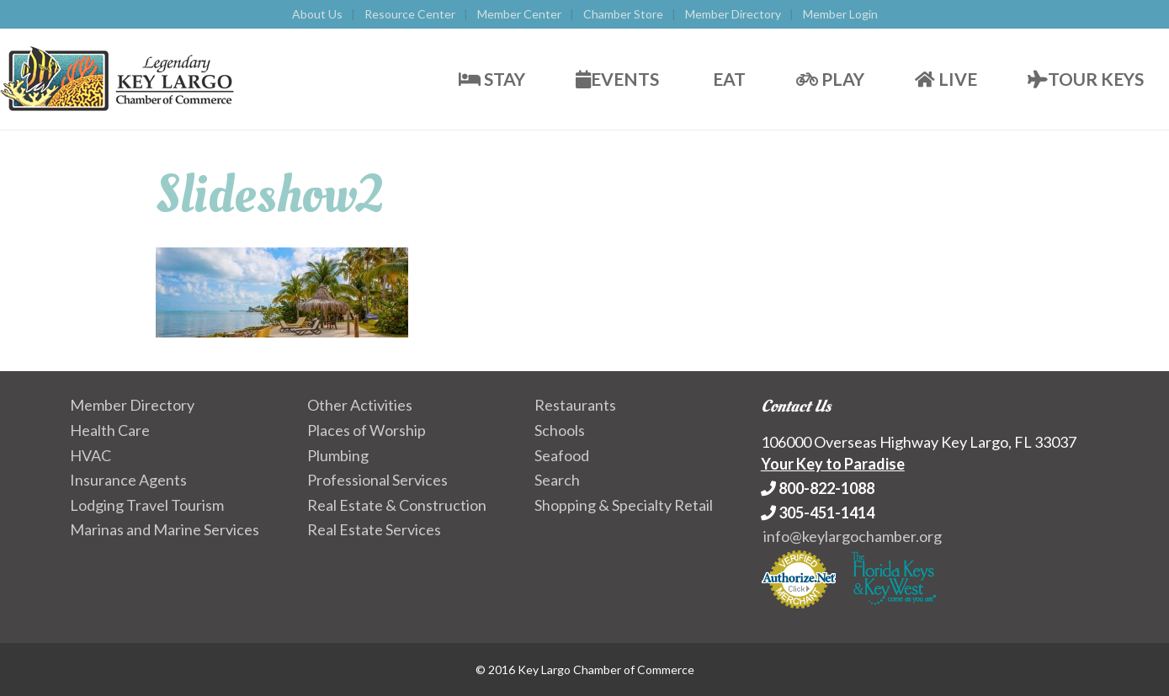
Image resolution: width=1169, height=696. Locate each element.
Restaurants (575, 405)
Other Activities (359, 405)
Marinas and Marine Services (164, 529)
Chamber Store (623, 14)
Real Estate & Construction (396, 505)
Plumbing (338, 455)
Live (946, 78)
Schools (559, 430)
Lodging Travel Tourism (147, 505)
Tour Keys (1086, 78)
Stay (492, 78)
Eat (727, 78)
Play (830, 78)
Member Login (840, 14)
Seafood (561, 455)
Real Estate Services (374, 529)
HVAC (90, 455)
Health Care (110, 430)
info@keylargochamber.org (852, 536)
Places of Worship (366, 430)
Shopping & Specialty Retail (623, 505)
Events (617, 78)
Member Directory (733, 14)
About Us (317, 14)
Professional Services (377, 479)
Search (557, 479)
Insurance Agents (128, 479)
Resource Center (409, 14)
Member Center (519, 14)
